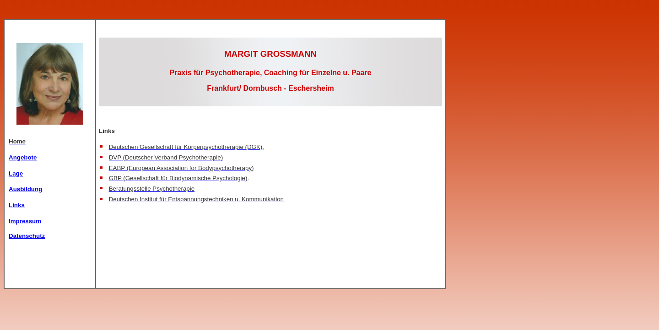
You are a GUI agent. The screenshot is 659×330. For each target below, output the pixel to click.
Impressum (25, 221)
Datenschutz (27, 235)
